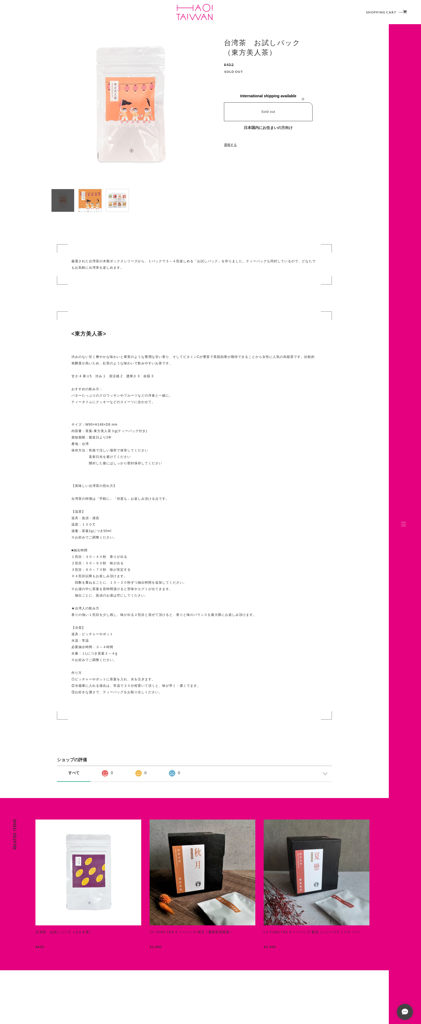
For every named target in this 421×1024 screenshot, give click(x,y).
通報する (230, 145)
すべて (73, 773)
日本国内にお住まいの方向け (268, 127)
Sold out (268, 112)
